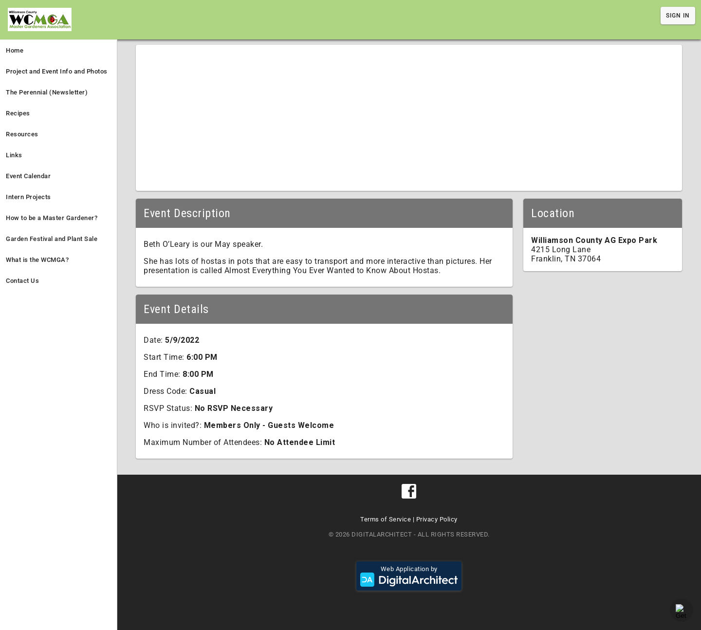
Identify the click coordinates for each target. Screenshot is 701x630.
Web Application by (409, 576)
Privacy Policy (437, 519)
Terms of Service (385, 519)
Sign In (678, 15)
